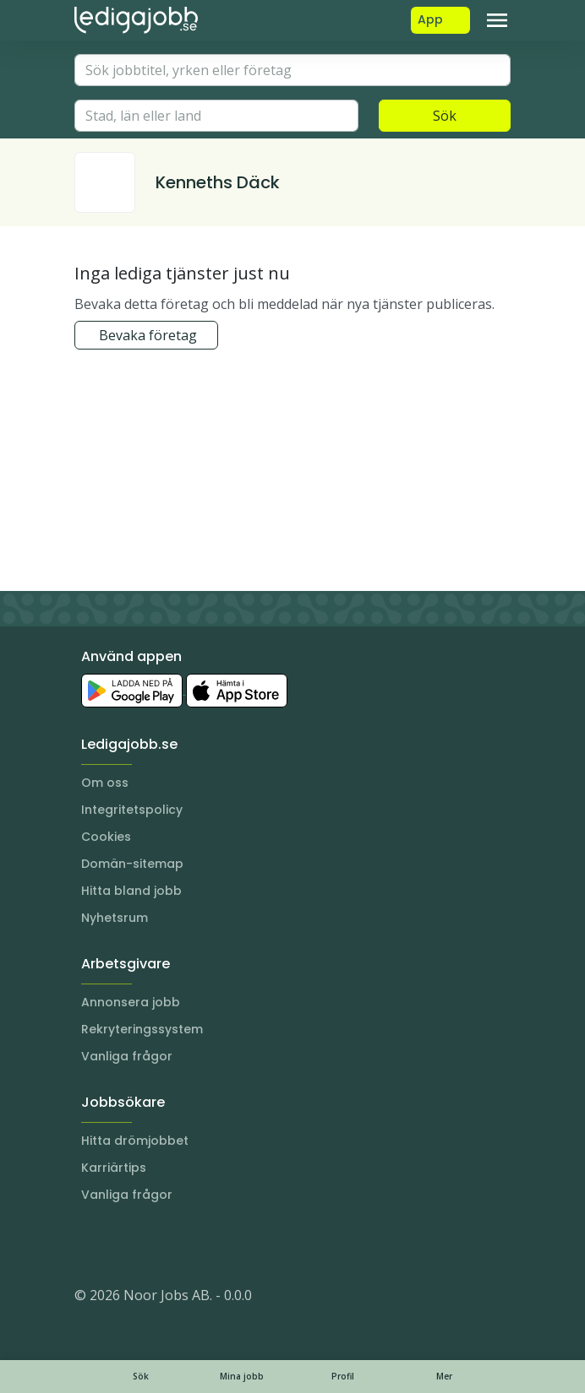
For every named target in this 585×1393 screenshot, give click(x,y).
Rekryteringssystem (142, 1029)
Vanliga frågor (126, 1056)
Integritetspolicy (132, 809)
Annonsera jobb (130, 1002)
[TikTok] (189, 1244)
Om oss (104, 782)
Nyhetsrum (114, 917)
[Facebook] (155, 1244)
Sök (445, 115)
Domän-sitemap (132, 863)
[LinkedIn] (121, 1244)
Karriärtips (113, 1167)
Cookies (106, 836)
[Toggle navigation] (497, 20)
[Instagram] (87, 1244)
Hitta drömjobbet (135, 1140)
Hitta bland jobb (131, 890)
